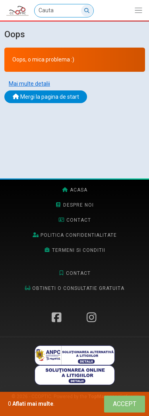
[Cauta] (64, 10)
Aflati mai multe (32, 404)
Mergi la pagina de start (45, 97)
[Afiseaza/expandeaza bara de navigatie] (138, 10)
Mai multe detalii (29, 84)
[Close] (124, 403)
